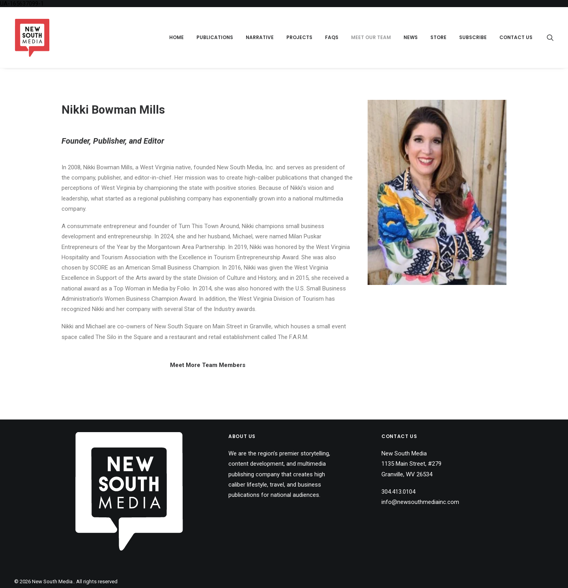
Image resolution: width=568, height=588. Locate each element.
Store (438, 37)
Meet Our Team (371, 37)
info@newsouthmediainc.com (420, 502)
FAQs (331, 37)
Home (176, 37)
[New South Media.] (32, 37)
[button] (550, 37)
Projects (299, 37)
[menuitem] (176, 37)
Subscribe (473, 37)
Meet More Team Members (207, 365)
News (411, 37)
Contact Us (515, 37)
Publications (214, 37)
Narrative (260, 37)
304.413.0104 (398, 491)
